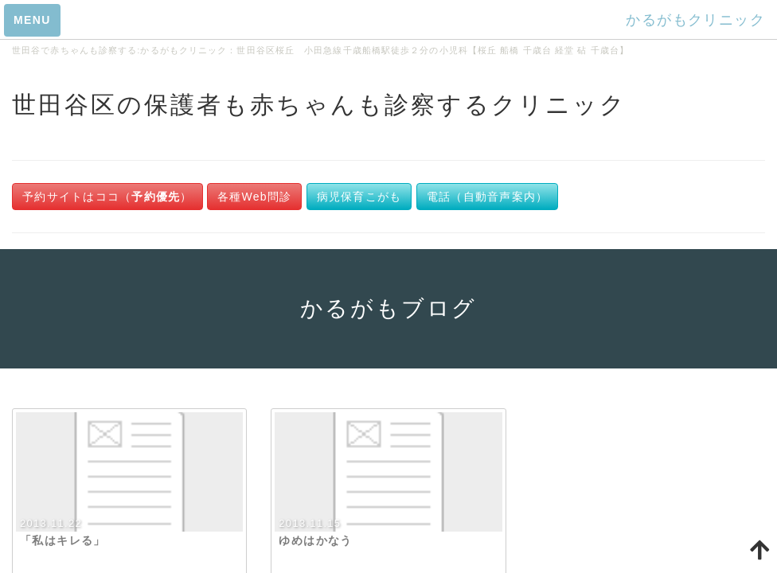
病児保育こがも (359, 196)
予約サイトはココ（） (107, 196)
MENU (32, 20)
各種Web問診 (254, 196)
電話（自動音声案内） (488, 196)
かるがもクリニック (695, 20)
